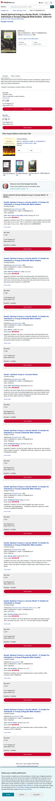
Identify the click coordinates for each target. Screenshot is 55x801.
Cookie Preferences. (28, 785)
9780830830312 (41, 141)
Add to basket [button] (28, 109)
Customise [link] (36, 794)
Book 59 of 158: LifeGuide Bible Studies (12, 19)
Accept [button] (8, 794)
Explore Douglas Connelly (19, 189)
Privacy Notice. (27, 789)
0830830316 (26, 141)
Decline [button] (21, 794)
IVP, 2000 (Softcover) (22, 173)
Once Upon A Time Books (15, 215)
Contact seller (7, 227)
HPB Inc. (10, 329)
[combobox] (30, 6)
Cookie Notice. (20, 787)
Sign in (46, 2)
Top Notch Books (13, 614)
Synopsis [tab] (5, 76)
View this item (6, 98)
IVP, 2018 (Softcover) (9, 173)
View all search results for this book (27, 766)
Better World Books (14, 385)
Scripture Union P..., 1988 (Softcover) (39, 173)
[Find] (52, 6)
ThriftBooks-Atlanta (14, 443)
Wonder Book (12, 556)
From (25, 43)
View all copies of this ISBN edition (28, 38)
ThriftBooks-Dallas (13, 500)
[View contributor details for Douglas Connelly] (7, 21)
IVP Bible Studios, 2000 (29, 143)
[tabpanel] (27, 83)
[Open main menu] (4, 6)
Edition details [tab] (15, 76)
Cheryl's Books (12, 668)
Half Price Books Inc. (14, 271)
